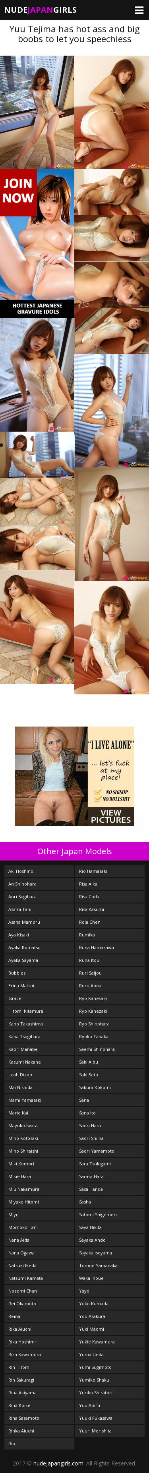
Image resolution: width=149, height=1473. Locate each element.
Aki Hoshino (20, 871)
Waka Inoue (91, 1278)
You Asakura (92, 1316)
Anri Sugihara (22, 896)
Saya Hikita (90, 1227)
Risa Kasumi (91, 909)
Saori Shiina (91, 1138)
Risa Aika (88, 884)
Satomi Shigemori (98, 1214)
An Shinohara (22, 884)
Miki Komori (21, 1164)
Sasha (85, 1202)
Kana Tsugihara (24, 1036)
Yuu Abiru (89, 1405)
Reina (14, 1316)
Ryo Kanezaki (93, 1011)
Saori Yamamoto (96, 1151)
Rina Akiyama (22, 1392)
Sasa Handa (91, 1189)
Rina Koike (19, 1405)
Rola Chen (90, 922)
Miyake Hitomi (23, 1202)
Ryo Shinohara (94, 1024)
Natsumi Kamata (25, 1278)
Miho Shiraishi (23, 1151)
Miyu (13, 1214)
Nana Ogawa (21, 1253)
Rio (11, 1443)
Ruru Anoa (90, 985)
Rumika (87, 935)
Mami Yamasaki (24, 1100)
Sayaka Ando (92, 1240)
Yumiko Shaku (94, 1380)
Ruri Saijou (90, 973)
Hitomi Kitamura (25, 1011)
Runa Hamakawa (96, 947)
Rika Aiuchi (19, 1329)
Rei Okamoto (22, 1303)
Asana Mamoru (24, 922)
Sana (84, 1100)
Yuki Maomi (91, 1329)
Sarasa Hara (91, 1176)
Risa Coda (89, 896)
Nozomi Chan (22, 1291)
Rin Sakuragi (21, 1380)
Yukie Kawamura (97, 1342)
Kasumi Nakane (24, 1062)
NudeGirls (40, 9)
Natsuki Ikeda (22, 1265)
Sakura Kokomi (95, 1087)
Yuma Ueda (91, 1354)
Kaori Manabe (23, 1049)
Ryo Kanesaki (93, 998)
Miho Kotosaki (23, 1138)
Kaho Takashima (25, 1024)
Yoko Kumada (93, 1303)
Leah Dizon (20, 1075)
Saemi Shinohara (97, 1049)
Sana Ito (87, 1113)
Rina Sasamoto (23, 1418)
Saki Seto (88, 1075)
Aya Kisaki (18, 935)
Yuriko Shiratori (95, 1392)
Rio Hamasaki (93, 871)
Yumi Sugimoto (95, 1367)
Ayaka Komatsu (24, 947)
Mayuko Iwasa (23, 1125)
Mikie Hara (19, 1176)
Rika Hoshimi (22, 1342)
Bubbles (16, 973)
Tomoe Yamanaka (98, 1265)
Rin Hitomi (19, 1367)
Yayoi (85, 1291)
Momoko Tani (23, 1227)
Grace (14, 998)
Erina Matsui (21, 985)
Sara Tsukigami (95, 1164)
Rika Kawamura (24, 1354)
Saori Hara (90, 1125)
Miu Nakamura (23, 1189)
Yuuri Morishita (95, 1431)
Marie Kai (18, 1113)
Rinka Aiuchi (21, 1431)
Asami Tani (19, 909)
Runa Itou (89, 960)
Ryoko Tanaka (93, 1036)
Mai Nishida (20, 1087)
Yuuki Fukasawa (95, 1418)
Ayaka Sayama (23, 960)
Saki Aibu (88, 1062)
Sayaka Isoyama (95, 1253)
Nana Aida (18, 1240)
